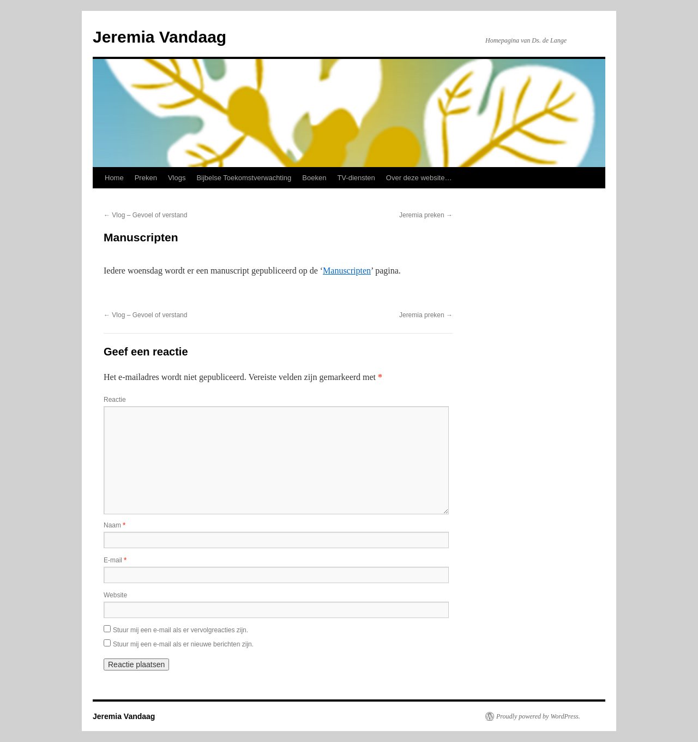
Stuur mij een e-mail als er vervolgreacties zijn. (180, 630)
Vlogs (177, 178)
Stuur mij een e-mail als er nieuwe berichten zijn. (183, 644)
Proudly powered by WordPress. (538, 716)
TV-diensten (356, 178)
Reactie (115, 399)
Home (114, 178)
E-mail (115, 560)
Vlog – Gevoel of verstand (145, 215)
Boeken (314, 178)
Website (115, 595)
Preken (146, 178)
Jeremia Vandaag (159, 37)
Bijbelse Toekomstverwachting (243, 178)
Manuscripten (347, 270)
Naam (114, 525)
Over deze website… (419, 178)
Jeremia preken (426, 215)
